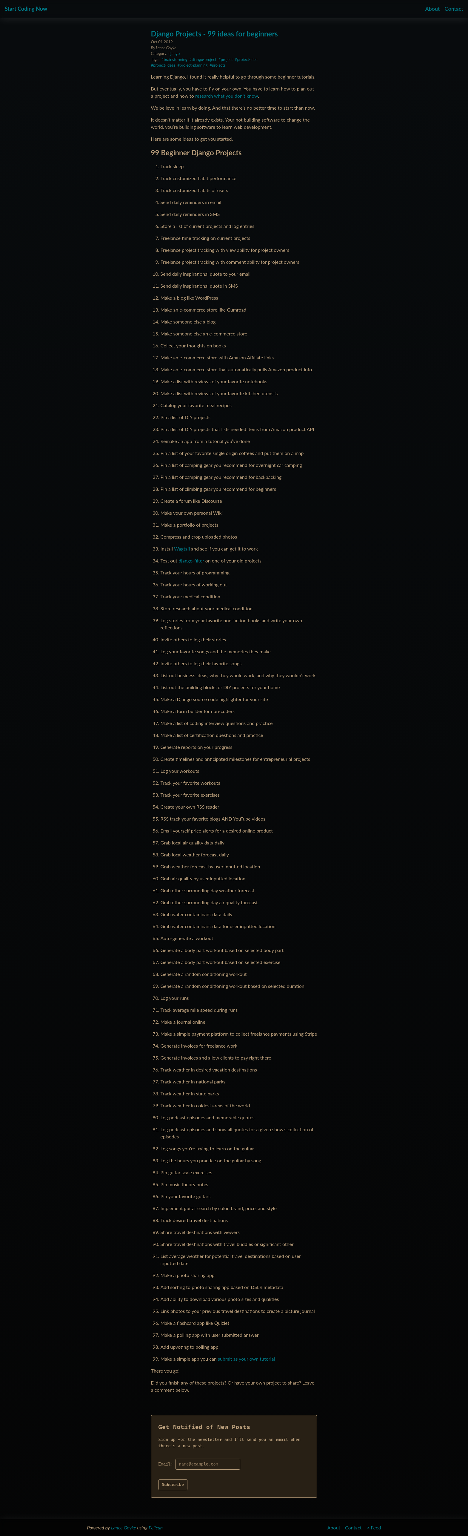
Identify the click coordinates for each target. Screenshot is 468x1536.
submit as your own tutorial (246, 1359)
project (227, 59)
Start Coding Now (26, 8)
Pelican (156, 1527)
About (432, 8)
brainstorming (175, 59)
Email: (165, 1464)
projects (219, 65)
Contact (454, 8)
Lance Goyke (123, 1527)
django (174, 53)
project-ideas (164, 65)
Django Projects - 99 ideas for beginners (214, 33)
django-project (204, 59)
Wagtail (182, 548)
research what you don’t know (226, 96)
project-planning (193, 65)
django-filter (191, 560)
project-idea (247, 59)
